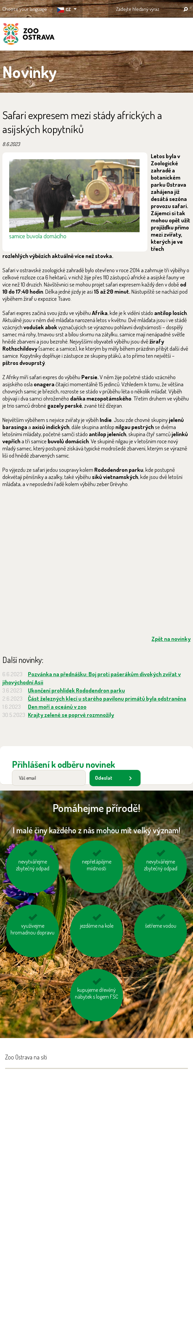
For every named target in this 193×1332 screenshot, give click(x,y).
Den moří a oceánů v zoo (57, 706)
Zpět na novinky (171, 638)
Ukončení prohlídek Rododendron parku (76, 690)
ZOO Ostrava (28, 35)
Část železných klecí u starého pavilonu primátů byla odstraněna (107, 698)
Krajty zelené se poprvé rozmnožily (71, 714)
